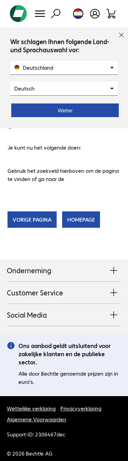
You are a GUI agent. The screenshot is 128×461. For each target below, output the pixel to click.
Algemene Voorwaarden (36, 419)
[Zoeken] (55, 13)
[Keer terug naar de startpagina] (18, 13)
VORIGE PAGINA (32, 219)
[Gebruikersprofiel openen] (94, 13)
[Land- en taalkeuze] (78, 14)
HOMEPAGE (81, 219)
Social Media (64, 315)
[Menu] (40, 13)
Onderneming (64, 271)
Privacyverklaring (80, 408)
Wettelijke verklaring (31, 408)
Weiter (65, 110)
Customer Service (64, 293)
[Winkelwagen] (111, 13)
